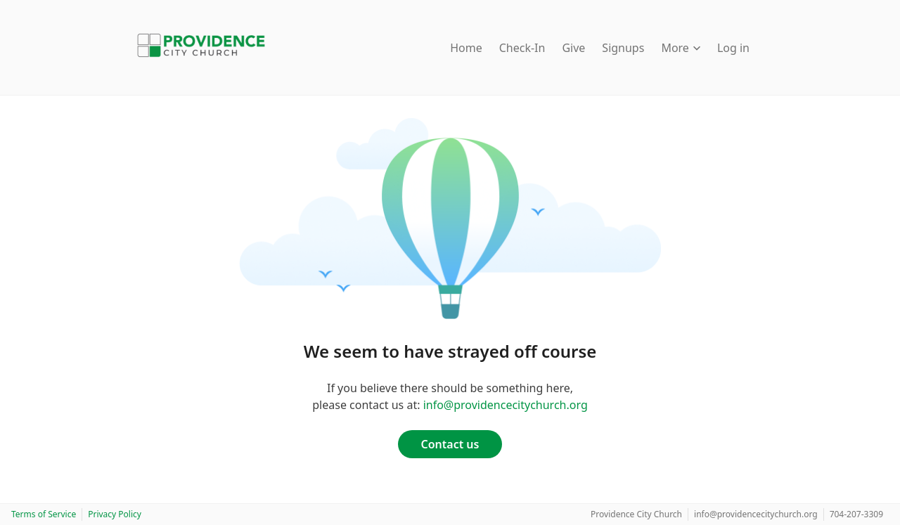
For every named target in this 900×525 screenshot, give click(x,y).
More (680, 48)
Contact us (450, 444)
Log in (733, 48)
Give (573, 48)
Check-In (522, 48)
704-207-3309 (856, 514)
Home (466, 48)
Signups (623, 48)
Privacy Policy (114, 514)
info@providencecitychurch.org (505, 405)
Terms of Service (43, 514)
